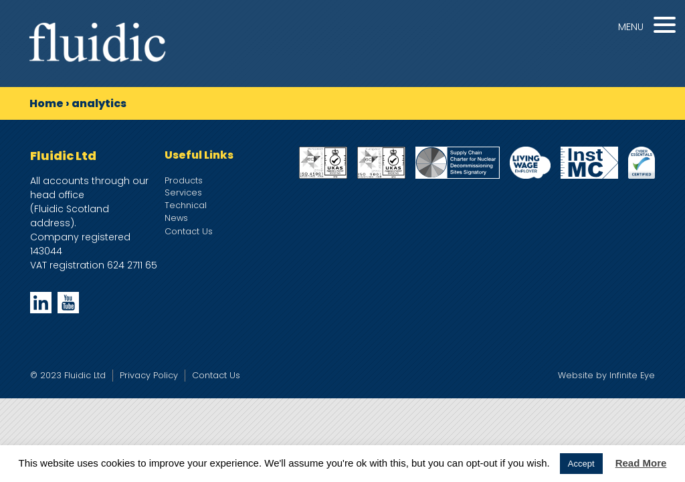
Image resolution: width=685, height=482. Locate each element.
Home (46, 103)
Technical (186, 205)
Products (184, 180)
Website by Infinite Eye (606, 375)
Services (183, 192)
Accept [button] (581, 464)
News (176, 218)
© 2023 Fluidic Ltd (68, 375)
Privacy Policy (149, 375)
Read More (641, 463)
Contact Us (189, 231)
